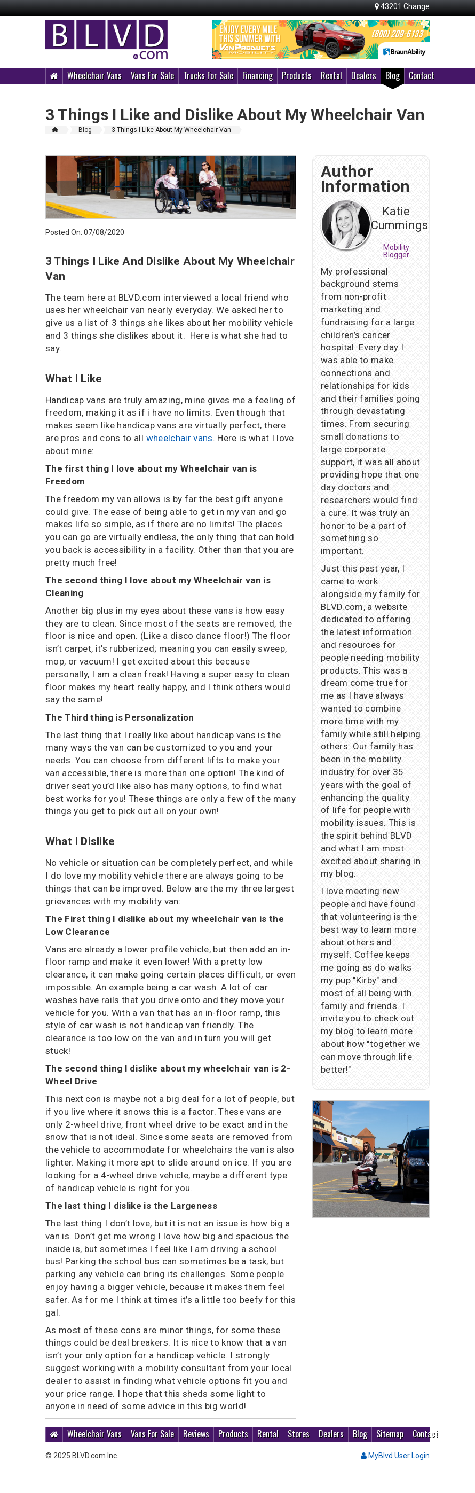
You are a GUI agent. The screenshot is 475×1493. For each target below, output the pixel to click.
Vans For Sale (152, 75)
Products (297, 75)
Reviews (196, 1433)
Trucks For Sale (208, 75)
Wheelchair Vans (94, 75)
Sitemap (389, 1433)
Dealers (363, 75)
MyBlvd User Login (395, 1455)
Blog (392, 75)
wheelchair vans (179, 438)
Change (416, 6)
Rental (331, 75)
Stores (299, 1433)
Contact (421, 75)
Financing (257, 75)
